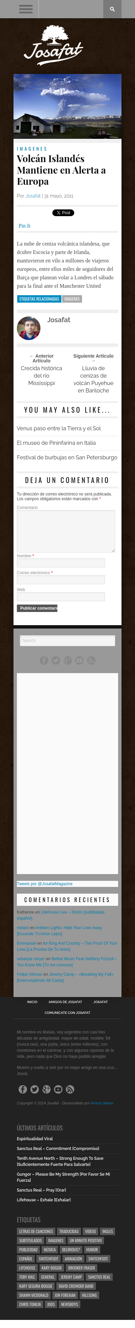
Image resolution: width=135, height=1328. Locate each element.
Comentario (27, 507)
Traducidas (69, 1239)
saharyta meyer (31, 967)
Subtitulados (30, 1248)
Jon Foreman (65, 1303)
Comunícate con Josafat (67, 1021)
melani (23, 936)
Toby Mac (27, 1285)
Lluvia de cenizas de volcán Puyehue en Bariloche (93, 379)
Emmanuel (26, 951)
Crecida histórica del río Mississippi (41, 375)
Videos (90, 1239)
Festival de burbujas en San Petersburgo (67, 457)
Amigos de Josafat (65, 1010)
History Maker (101, 1111)
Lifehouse (27, 1276)
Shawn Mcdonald (33, 1303)
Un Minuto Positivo (86, 1248)
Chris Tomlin (30, 1312)
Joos (51, 1312)
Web (21, 597)
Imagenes (32, 148)
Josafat (32, 196)
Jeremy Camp (71, 1285)
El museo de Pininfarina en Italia (56, 443)
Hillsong (89, 1303)
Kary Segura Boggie (35, 1294)
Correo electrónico (35, 581)
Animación (73, 1267)
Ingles (107, 1239)
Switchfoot (48, 1267)
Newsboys (69, 1312)
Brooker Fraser (81, 1276)
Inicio (32, 1010)
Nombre (25, 564)
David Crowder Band (76, 1294)
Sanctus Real (99, 1285)
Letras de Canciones (36, 1239)
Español (25, 1267)
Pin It (24, 226)
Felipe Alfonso (29, 982)
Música (50, 1257)
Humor (92, 1257)
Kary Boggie (52, 1276)
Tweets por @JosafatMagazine (45, 892)
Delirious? (71, 1257)
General (47, 1285)
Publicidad (28, 1257)
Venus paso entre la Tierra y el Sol (59, 428)
